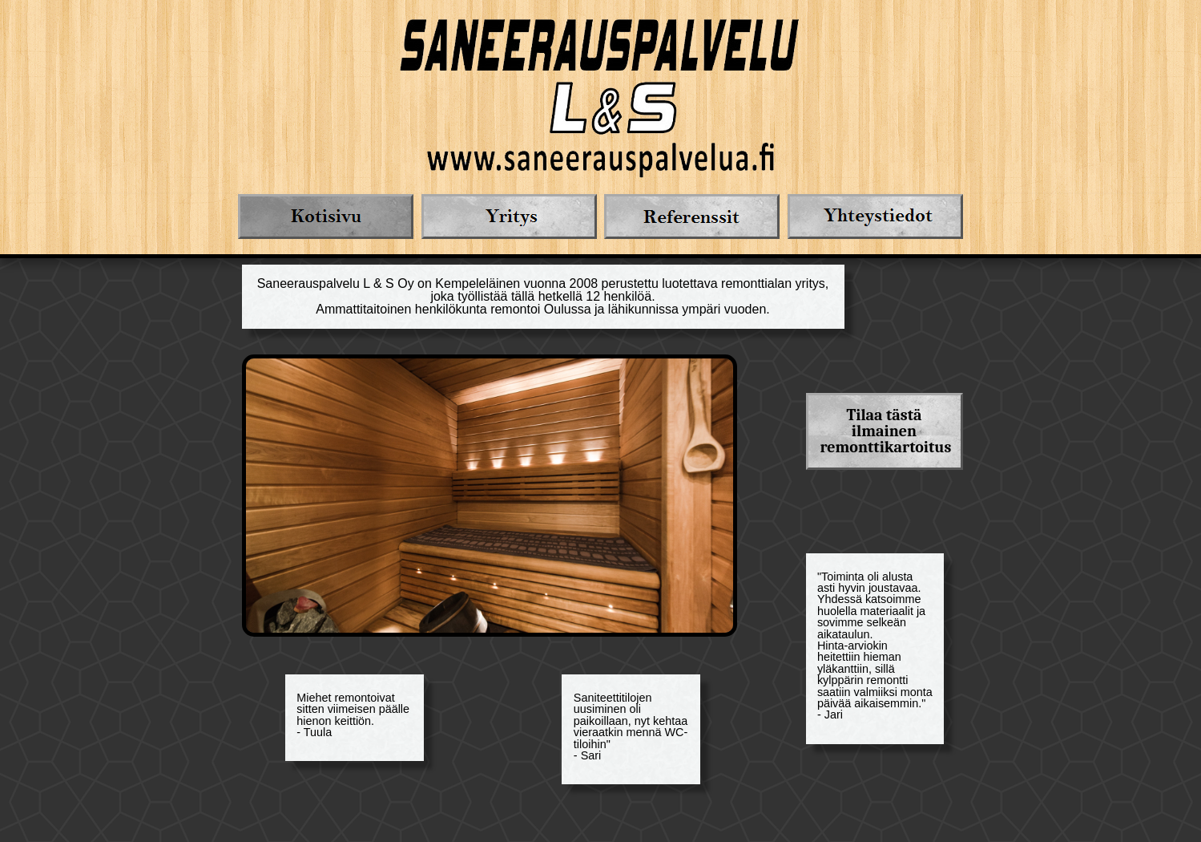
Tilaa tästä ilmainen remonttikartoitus (886, 431)
